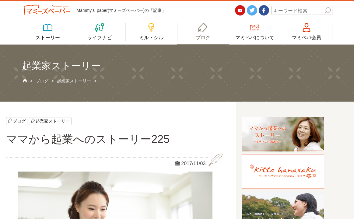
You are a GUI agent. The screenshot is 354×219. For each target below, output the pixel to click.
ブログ (19, 121)
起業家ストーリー (53, 121)
